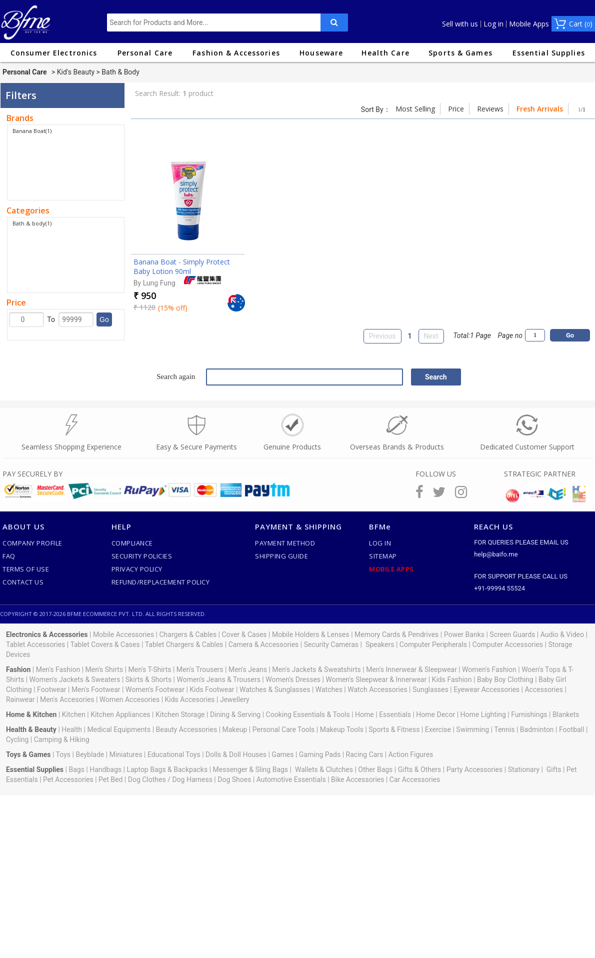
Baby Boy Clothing (505, 680)
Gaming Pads (319, 754)
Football (571, 730)
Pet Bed (110, 780)
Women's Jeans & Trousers (218, 680)
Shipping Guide (281, 556)
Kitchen (74, 714)
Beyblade (90, 754)
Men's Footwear (96, 690)
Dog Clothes (147, 780)
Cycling (17, 740)
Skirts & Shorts (149, 680)
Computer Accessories (507, 644)
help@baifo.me (496, 554)
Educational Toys (174, 754)
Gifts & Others (420, 770)
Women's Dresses (293, 680)
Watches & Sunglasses (275, 690)
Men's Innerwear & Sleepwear (411, 670)
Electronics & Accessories (47, 634)
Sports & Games (460, 53)
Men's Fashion (58, 670)
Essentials (395, 714)
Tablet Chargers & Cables (184, 644)
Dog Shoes (234, 780)
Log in (494, 24)
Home (364, 714)
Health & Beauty (31, 730)
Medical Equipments (118, 730)
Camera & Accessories (263, 644)
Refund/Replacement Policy (161, 582)
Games (283, 754)
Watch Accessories (377, 690)
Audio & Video (562, 634)
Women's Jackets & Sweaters (75, 680)
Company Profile (32, 543)
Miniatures (126, 754)
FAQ (9, 556)
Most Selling (415, 109)
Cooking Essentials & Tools (308, 714)
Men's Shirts (105, 670)
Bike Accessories (357, 780)
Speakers (380, 644)
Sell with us (460, 24)
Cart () (580, 23)
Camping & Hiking (62, 740)
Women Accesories (130, 700)
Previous (382, 336)
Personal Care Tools (283, 730)
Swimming (472, 730)
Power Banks (464, 634)
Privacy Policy (137, 569)
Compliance (132, 543)
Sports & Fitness (394, 730)
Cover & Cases (244, 634)
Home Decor (435, 714)
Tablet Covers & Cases (105, 644)
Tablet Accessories (35, 644)
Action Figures (411, 754)
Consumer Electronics (53, 53)
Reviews (490, 109)
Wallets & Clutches (324, 770)
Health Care (385, 53)
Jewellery (235, 700)
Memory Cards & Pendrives (396, 634)
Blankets (566, 714)
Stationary (524, 770)
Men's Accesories (67, 700)
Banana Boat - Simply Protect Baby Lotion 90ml (182, 266)
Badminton (537, 730)
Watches (329, 690)
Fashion (18, 670)
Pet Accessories (68, 780)
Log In (380, 543)
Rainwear (20, 700)
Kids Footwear (212, 690)
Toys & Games (28, 754)
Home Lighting (483, 714)
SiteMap (383, 556)
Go (104, 320)
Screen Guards (512, 634)
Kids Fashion (452, 680)
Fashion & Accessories (236, 53)
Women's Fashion (489, 670)
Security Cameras (331, 644)
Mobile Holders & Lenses (311, 634)
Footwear (51, 690)
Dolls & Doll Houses (236, 754)
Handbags (106, 770)
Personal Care (145, 53)
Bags (76, 770)
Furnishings (529, 714)
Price (456, 109)
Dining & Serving (235, 714)
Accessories (543, 690)
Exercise (438, 730)
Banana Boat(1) (32, 130)
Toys (63, 754)
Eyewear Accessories (487, 690)
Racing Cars (365, 754)
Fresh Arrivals (539, 109)
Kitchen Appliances (120, 714)
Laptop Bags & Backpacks (167, 770)
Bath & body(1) (32, 223)
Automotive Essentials (291, 780)
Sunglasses (430, 690)
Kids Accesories (190, 700)
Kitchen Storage (180, 714)
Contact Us (23, 582)
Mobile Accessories (123, 634)
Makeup (235, 730)
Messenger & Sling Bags (250, 770)
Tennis (504, 730)
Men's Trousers (200, 670)
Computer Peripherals (433, 644)
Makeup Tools (342, 730)
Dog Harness (191, 780)
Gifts (554, 770)
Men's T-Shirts (150, 670)
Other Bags (375, 770)
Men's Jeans (247, 670)
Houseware (321, 53)
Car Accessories (415, 780)
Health (72, 730)
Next (431, 336)
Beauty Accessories (187, 730)
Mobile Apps (529, 24)
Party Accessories (474, 770)
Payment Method (285, 543)
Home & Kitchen (31, 714)
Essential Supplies (548, 53)
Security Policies (142, 556)
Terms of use (25, 569)
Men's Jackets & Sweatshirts (316, 670)
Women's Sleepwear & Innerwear (376, 680)
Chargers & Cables (188, 634)
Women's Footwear (155, 690)
